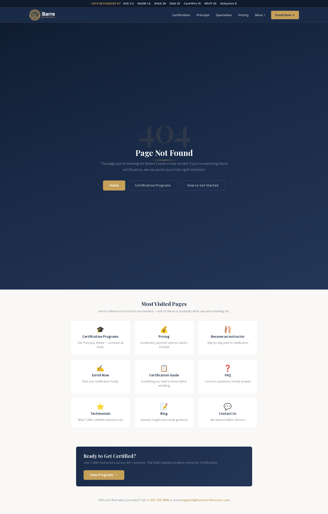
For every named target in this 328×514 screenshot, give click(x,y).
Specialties (224, 15)
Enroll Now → (285, 15)
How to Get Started (202, 185)
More (258, 15)
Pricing (243, 15)
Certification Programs (153, 185)
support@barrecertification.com (206, 500)
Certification (181, 15)
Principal (203, 15)
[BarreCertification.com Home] (42, 15)
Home (114, 185)
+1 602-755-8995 (157, 500)
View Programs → (104, 475)
